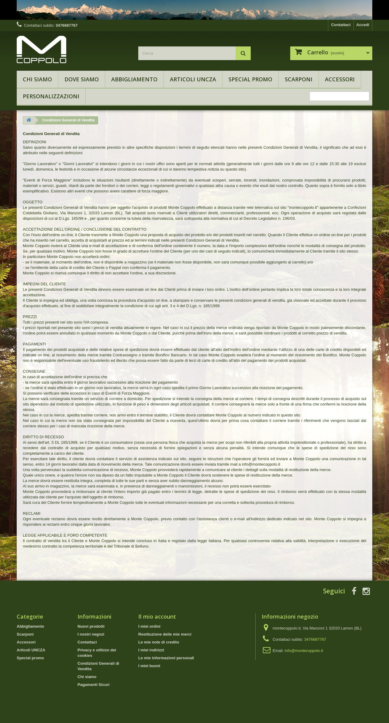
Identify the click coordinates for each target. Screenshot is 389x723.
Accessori (340, 79)
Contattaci (341, 24)
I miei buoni (149, 666)
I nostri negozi (90, 634)
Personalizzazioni (51, 96)
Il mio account (157, 616)
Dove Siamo (81, 79)
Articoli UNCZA (193, 79)
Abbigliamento (134, 79)
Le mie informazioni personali (166, 658)
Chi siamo (37, 79)
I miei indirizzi (151, 650)
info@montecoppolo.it (304, 650)
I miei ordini (149, 626)
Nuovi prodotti (91, 626)
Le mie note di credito (158, 642)
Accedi (362, 24)
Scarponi (298, 79)
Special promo (250, 79)
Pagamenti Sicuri (93, 684)
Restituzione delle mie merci (164, 634)
